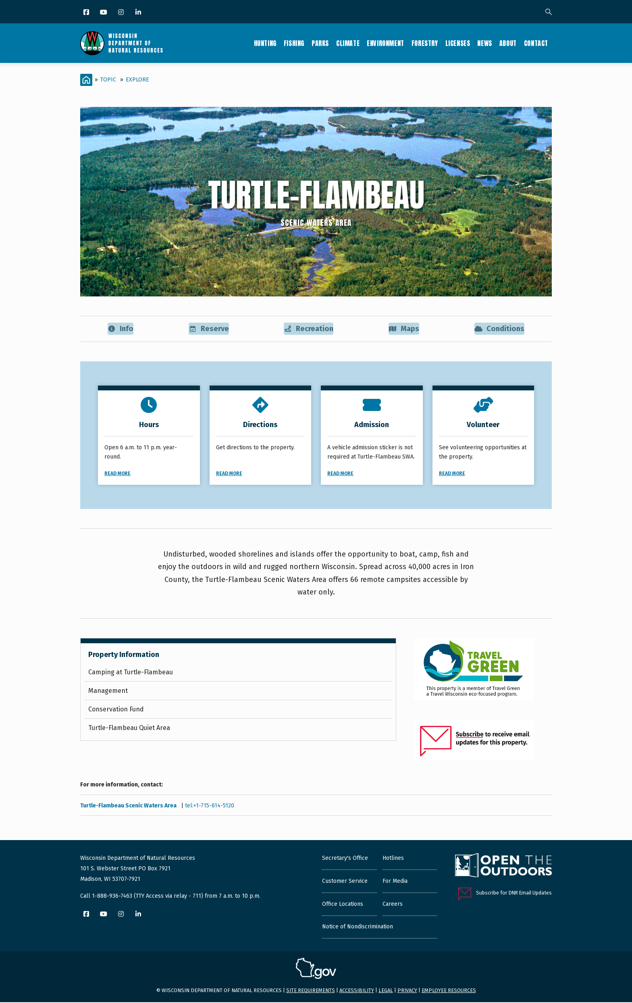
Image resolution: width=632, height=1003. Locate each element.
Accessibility (356, 991)
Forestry (425, 43)
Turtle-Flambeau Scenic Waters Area (129, 806)
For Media (395, 881)
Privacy (407, 991)
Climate (348, 43)
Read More (117, 474)
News (484, 43)
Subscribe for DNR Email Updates (514, 893)
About (508, 43)
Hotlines (393, 858)
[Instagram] (121, 12)
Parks (320, 43)
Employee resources (449, 991)
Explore (137, 79)
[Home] (86, 80)
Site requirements (310, 991)
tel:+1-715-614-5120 (209, 806)
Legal (385, 991)
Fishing (294, 43)
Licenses (457, 43)
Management (108, 691)
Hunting (265, 43)
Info (120, 329)
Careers (393, 904)
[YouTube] (104, 12)
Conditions (499, 329)
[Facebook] (87, 12)
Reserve (208, 329)
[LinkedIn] (139, 12)
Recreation (309, 329)
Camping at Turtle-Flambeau (130, 673)
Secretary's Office (345, 858)
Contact (536, 43)
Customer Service (345, 881)
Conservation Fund (116, 710)
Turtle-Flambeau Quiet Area (129, 728)
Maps (404, 329)
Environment (385, 43)
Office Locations (342, 904)
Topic (108, 79)
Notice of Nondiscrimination (357, 927)
